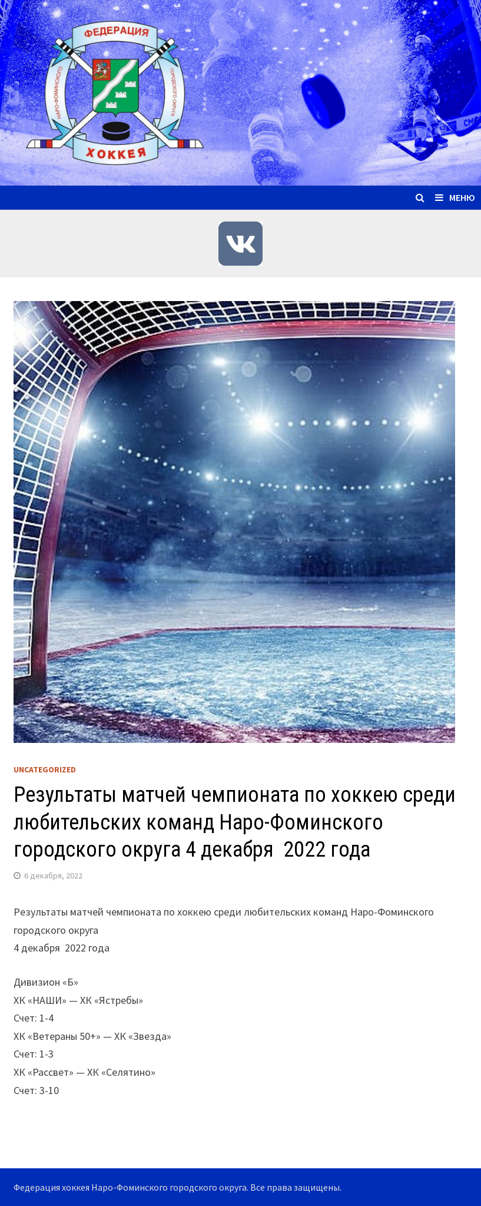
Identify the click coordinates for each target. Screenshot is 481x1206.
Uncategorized (45, 769)
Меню (455, 197)
